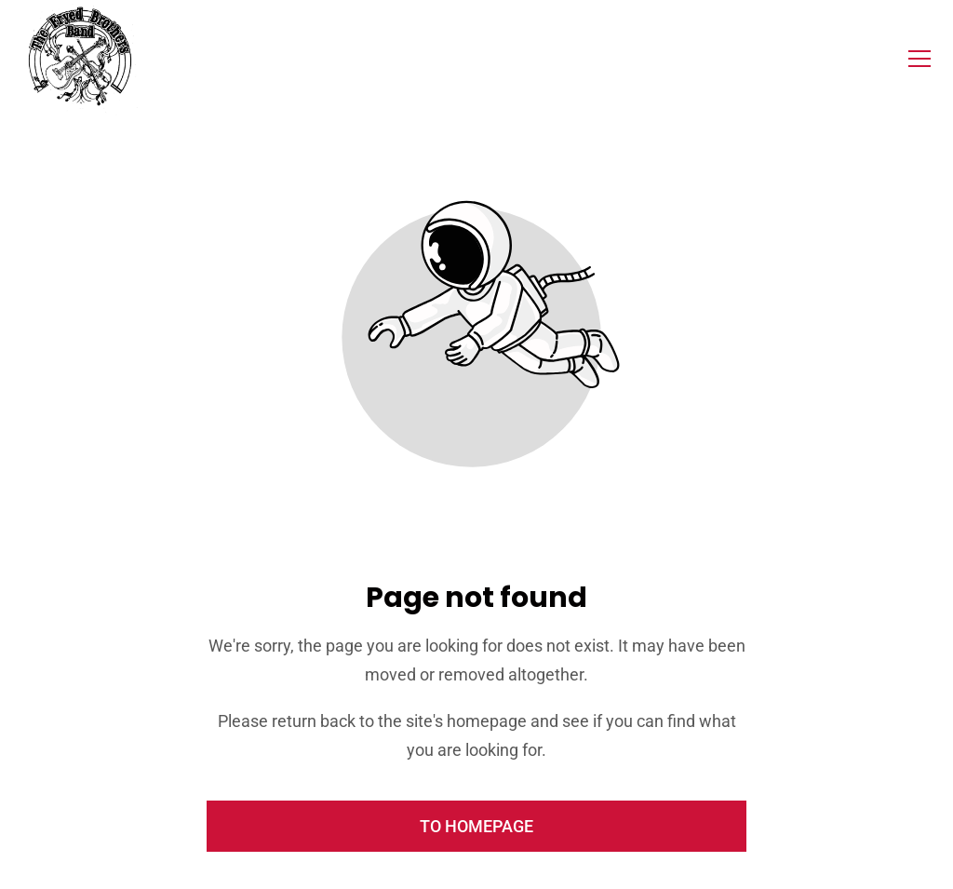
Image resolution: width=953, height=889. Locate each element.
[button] (919, 58)
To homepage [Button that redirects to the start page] (476, 826)
